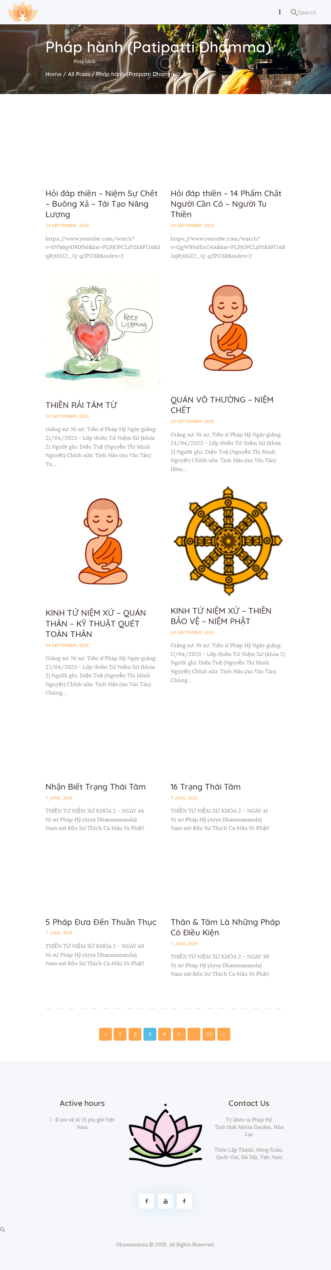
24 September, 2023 (67, 226)
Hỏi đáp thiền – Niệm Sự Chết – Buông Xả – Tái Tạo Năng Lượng (101, 204)
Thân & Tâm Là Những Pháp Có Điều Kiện (225, 928)
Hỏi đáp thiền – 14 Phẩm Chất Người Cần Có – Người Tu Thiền (226, 204)
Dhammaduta (132, 1244)
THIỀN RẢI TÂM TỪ (81, 406)
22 (208, 1032)
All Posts (79, 74)
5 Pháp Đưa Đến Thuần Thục (100, 923)
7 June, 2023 (59, 798)
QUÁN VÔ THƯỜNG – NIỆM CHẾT (222, 405)
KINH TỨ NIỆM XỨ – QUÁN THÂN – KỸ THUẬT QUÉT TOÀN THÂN (95, 623)
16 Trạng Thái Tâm (206, 787)
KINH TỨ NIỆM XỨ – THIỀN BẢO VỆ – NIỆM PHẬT (221, 616)
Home (53, 74)
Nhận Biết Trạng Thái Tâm (95, 787)
